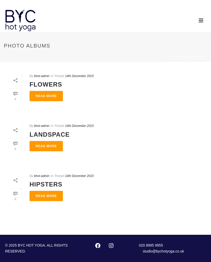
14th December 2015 (79, 76)
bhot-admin (41, 76)
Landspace (50, 134)
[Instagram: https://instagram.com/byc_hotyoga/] (111, 245)
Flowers (46, 84)
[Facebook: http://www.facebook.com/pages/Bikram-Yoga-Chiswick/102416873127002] (97, 245)
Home (171, 56)
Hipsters (46, 184)
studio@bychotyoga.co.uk (163, 251)
